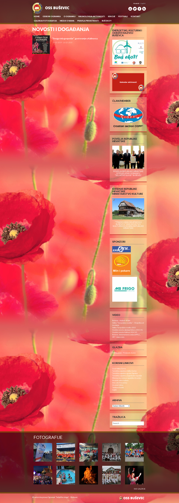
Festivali (123, 16)
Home (37, 16)
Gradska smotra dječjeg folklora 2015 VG (127, 330)
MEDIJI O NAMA (67, 21)
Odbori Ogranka (52, 16)
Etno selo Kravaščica (119, 383)
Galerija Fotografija (45, 21)
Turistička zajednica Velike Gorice (124, 371)
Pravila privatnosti (88, 21)
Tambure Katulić (118, 387)
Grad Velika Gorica (119, 369)
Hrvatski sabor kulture (120, 380)
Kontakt (135, 16)
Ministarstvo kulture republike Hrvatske (126, 378)
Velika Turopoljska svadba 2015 (124, 328)
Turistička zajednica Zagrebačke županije (127, 376)
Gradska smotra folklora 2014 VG (124, 332)
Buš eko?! (107, 21)
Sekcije (111, 16)
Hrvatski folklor (117, 385)
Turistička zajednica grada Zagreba (125, 373)
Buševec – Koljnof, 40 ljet (121, 320)
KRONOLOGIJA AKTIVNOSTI (91, 16)
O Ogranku (69, 16)
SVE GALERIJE (139, 489)
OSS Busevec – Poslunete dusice (123, 353)
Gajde (114, 390)
